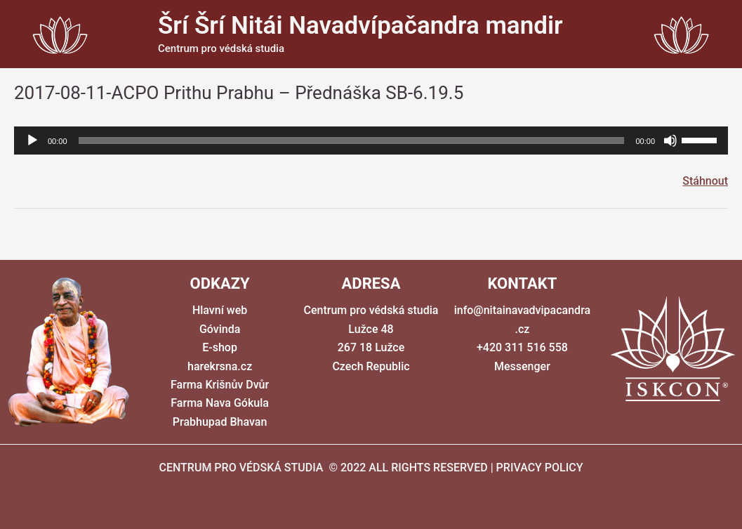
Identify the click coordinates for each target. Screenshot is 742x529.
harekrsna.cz (219, 366)
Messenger (522, 366)
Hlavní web (219, 310)
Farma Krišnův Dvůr (220, 384)
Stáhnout (705, 181)
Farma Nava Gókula (220, 403)
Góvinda (219, 329)
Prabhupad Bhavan (220, 422)
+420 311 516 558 (522, 347)
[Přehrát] (32, 140)
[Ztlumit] (670, 140)
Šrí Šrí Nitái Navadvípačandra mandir (360, 25)
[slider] (352, 140)
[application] (371, 140)
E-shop (219, 347)
